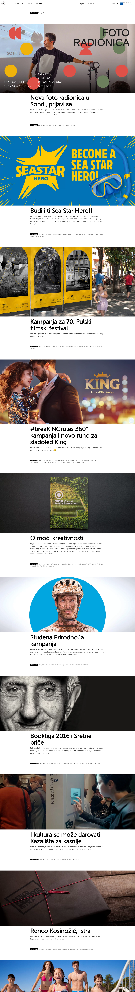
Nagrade (72, 460)
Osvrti (92, 460)
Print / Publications (77, 234)
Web (43, 236)
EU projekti (39, 3)
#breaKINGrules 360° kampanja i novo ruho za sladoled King (63, 435)
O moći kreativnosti (56, 538)
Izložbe (61, 460)
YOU (23, 3)
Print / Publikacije (89, 234)
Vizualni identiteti (70, 125)
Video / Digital (99, 234)
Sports (62, 125)
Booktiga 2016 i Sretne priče (60, 739)
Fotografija (41, 13)
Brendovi (41, 234)
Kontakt (30, 3)
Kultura (54, 234)
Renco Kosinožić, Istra (60, 931)
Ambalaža (41, 346)
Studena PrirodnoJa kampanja (57, 641)
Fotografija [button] (112, 3)
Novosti (48, 13)
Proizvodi (53, 462)
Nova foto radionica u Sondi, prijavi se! (59, 101)
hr (83, 3)
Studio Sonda (15, 3)
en (80, 3)
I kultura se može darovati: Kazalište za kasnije (66, 838)
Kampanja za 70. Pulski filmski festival (60, 325)
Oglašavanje (55, 125)
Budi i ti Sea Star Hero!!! (62, 210)
